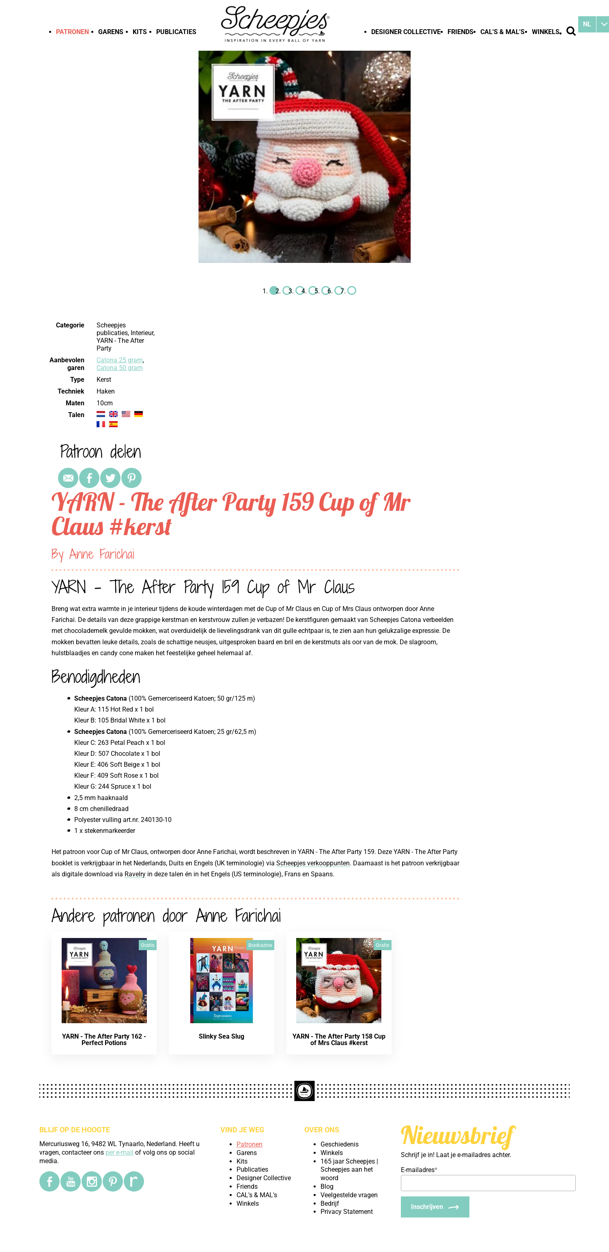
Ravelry (135, 874)
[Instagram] (92, 1181)
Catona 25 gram (120, 360)
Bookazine (260, 945)
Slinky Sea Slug (221, 1036)
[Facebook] (49, 1181)
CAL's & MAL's (502, 32)
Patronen (72, 32)
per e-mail (119, 1152)
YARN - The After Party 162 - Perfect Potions (104, 1040)
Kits (140, 32)
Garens (110, 32)
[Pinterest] (113, 1181)
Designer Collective (406, 32)
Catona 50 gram (120, 368)
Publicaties (176, 32)
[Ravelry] (134, 1181)
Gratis (148, 945)
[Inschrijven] (435, 1207)
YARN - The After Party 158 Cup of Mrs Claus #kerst (339, 1040)
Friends (460, 32)
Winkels (546, 32)
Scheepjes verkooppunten (313, 863)
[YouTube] (70, 1181)
